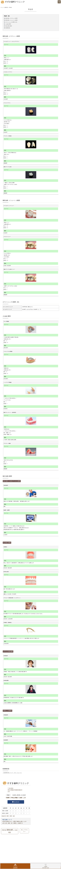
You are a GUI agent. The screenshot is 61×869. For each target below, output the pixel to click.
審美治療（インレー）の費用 (11, 20)
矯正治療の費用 (8, 25)
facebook (15, 802)
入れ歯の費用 (8, 23)
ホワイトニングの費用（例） (11, 22)
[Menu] (59, 1)
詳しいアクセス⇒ (24, 830)
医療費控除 (7, 27)
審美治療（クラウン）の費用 (11, 18)
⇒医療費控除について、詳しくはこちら (12, 772)
